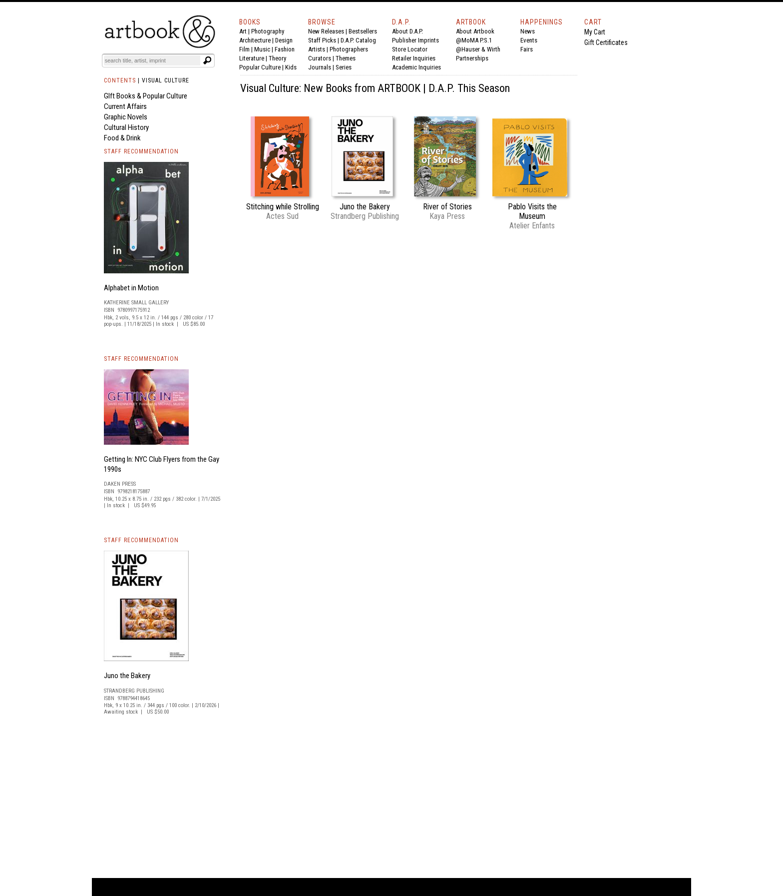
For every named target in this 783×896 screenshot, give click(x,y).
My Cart (594, 32)
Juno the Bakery (127, 675)
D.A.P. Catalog (358, 40)
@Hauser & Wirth (478, 49)
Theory (277, 58)
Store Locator (409, 49)
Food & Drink (122, 137)
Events (528, 40)
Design (284, 40)
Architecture (255, 40)
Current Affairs (125, 106)
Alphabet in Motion (131, 287)
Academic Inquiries (416, 67)
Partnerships (472, 58)
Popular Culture (260, 67)
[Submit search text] (207, 60)
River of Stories (447, 206)
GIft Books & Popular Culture (145, 95)
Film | (246, 49)
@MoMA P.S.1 (474, 40)
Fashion (285, 49)
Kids (291, 67)
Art (243, 31)
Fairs (526, 49)
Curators (319, 58)
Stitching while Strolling (282, 206)
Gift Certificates (606, 42)
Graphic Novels (125, 116)
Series (344, 67)
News (527, 31)
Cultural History (126, 127)
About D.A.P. (407, 31)
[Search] (152, 60)
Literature (251, 58)
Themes (346, 58)
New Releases (326, 31)
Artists (316, 49)
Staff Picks (322, 40)
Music (262, 49)
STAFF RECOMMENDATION (141, 151)
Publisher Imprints (415, 40)
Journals (319, 67)
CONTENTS (120, 80)
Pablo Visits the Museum (532, 211)
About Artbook (475, 31)
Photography (267, 31)
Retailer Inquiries (413, 58)
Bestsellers (363, 31)
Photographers (349, 49)
